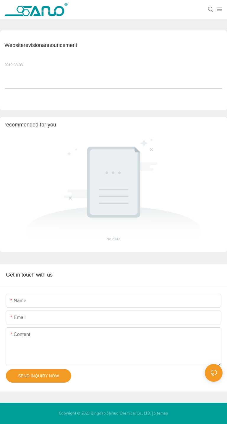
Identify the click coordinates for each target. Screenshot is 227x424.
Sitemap (161, 413)
